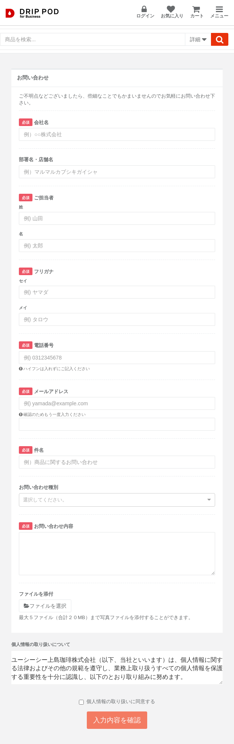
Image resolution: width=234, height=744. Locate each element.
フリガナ (36, 271)
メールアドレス (43, 391)
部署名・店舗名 (36, 159)
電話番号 (36, 345)
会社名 (34, 122)
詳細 (198, 40)
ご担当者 (36, 197)
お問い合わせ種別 (38, 487)
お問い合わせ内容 (46, 526)
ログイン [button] (145, 12)
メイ (23, 307)
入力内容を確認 (117, 720)
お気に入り (172, 12)
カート (197, 12)
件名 (31, 450)
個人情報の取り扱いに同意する (117, 702)
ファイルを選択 (45, 606)
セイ (23, 281)
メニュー (219, 12)
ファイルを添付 (36, 594)
